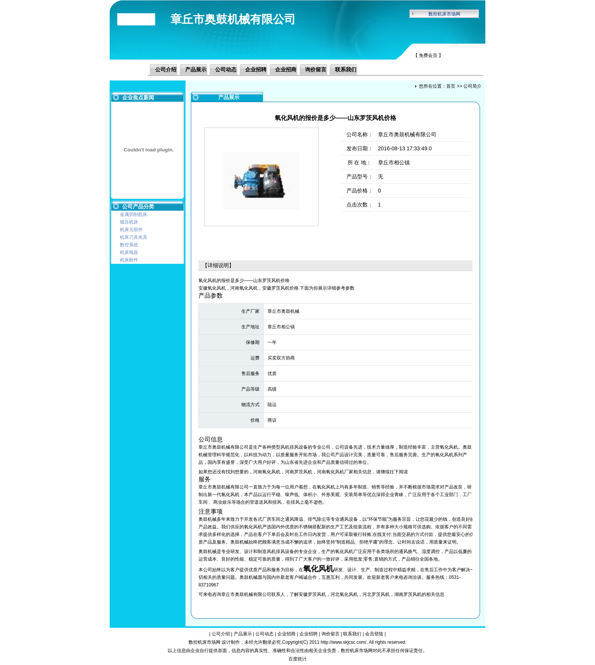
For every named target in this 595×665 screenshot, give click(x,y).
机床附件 (129, 260)
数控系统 (129, 244)
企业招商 (285, 69)
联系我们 (345, 69)
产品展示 (195, 69)
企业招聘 (255, 69)
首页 (450, 86)
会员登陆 (374, 634)
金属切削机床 (133, 214)
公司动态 (225, 69)
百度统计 (297, 659)
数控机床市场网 (444, 14)
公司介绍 (165, 69)
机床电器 (129, 252)
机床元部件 (131, 229)
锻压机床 (129, 222)
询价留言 (315, 69)
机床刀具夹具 (133, 237)
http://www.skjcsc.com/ (344, 642)
